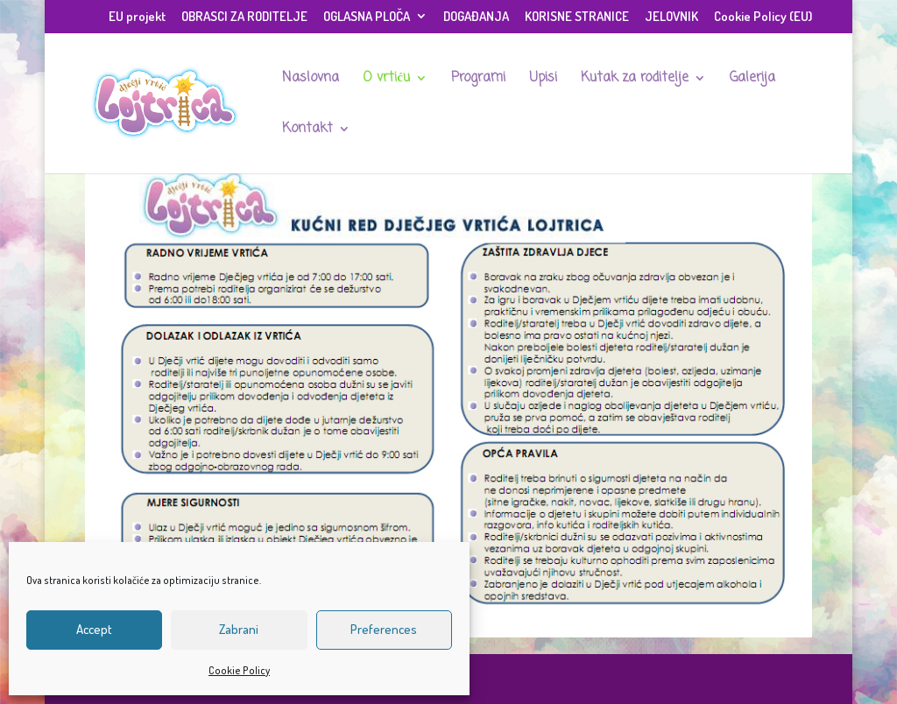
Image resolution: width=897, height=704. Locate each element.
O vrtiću (386, 80)
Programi (478, 80)
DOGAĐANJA (476, 17)
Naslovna (310, 80)
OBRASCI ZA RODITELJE (244, 17)
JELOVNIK (671, 17)
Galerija (752, 80)
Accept (94, 629)
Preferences (383, 629)
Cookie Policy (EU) (763, 17)
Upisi (543, 80)
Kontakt (307, 130)
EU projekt (137, 17)
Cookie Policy (239, 670)
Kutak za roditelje (635, 80)
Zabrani (238, 629)
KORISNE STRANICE (577, 17)
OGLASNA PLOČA (366, 17)
